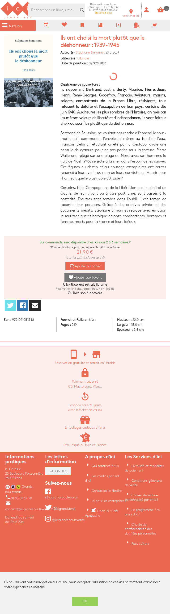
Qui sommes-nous (105, 466)
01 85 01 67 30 (18, 498)
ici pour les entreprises (108, 500)
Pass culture (140, 543)
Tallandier (83, 58)
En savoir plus (103, 8)
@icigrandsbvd (60, 508)
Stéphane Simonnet (90, 52)
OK (85, 601)
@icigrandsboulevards (65, 520)
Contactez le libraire (107, 490)
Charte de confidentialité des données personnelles (140, 529)
